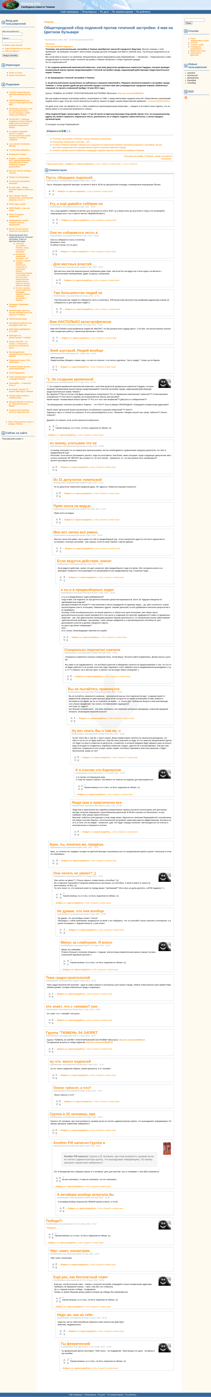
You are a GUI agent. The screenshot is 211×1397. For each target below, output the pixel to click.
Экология (50, 44)
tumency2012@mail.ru (159, 101)
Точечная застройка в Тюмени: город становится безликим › (148, 157)
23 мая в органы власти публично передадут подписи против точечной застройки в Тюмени (23, 294)
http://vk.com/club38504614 (131, 93)
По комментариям (122, 12)
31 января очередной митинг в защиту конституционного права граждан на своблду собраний (20, 135)
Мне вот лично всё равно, (75, 532)
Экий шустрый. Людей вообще (76, 350)
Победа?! (54, 1221)
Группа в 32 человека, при (72, 1114)
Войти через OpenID (13, 45)
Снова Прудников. (17, 373)
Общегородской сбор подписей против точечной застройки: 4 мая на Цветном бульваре (21, 238)
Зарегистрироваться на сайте (18, 49)
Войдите (69, 164)
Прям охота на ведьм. (72, 506)
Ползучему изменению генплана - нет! (22, 256)
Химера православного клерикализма (19, 397)
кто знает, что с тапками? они (71, 1006)
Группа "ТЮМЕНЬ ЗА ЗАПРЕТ (72, 1033)
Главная (48, 22)
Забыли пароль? (12, 51)
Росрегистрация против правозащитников (19, 368)
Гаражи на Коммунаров (19, 177)
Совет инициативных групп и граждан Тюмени (21, 378)
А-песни (194, 43)
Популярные (89, 12)
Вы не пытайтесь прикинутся (93, 689)
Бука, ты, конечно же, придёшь (77, 844)
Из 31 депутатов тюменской (77, 480)
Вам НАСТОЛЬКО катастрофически (80, 322)
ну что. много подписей (70, 1061)
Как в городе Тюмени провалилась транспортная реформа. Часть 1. (21, 198)
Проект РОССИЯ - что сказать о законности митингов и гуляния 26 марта (19, 345)
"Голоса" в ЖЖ (196, 45)
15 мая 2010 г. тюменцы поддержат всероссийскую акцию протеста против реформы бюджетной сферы (21, 123)
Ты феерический (75, 1344)
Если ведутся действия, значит (84, 561)
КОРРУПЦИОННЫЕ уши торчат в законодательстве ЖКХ (21, 103)
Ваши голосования (17, 75)
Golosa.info (30, 4)
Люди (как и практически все (97, 802)
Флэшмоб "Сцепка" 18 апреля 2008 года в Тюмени (21, 390)
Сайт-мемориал (70, 12)
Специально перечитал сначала (92, 650)
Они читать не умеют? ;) (74, 873)
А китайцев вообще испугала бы (85, 1195)
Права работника (197, 51)
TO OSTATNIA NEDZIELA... (20, 150)
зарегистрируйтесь (85, 164)
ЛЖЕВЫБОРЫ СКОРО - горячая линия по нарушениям (19, 223)
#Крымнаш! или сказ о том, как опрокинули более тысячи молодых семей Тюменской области (21, 112)
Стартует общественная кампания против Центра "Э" (20, 94)
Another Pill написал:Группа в (79, 1143)
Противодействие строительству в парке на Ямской (20, 354)
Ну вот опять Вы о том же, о (96, 731)
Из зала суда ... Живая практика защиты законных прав (21, 189)
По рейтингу (143, 12)
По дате (104, 12)
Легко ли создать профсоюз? (16, 215)
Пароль (6, 38)
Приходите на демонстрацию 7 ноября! (20, 336)
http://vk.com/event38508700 (99, 1042)
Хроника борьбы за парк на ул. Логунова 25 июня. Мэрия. (21, 404)
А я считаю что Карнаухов (98, 770)
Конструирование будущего (59, 46)
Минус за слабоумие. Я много (86, 942)
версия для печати (55, 164)
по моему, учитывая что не (73, 443)
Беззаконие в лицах (17, 154)
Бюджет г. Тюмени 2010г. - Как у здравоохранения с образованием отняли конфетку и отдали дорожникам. (20, 162)
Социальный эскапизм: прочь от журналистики (19, 411)
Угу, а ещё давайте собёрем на (76, 204)
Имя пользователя (11, 31)
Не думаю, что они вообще (80, 911)
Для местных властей (72, 264)
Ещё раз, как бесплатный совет (80, 1277)
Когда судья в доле (17, 204)
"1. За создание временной (69, 379)
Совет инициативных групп (199, 40)
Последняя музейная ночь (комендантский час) (20, 324)
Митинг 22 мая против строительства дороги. (19, 230)
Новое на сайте (15, 73)
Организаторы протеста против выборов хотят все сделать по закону (20, 313)
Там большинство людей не (77, 293)
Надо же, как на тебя (74, 1315)
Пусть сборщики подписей (69, 178)
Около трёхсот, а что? (72, 1088)
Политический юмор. (18, 319)
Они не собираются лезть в (74, 233)
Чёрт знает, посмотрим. (70, 1251)
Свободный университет (195, 48)
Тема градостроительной (68, 978)
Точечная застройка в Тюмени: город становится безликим (22, 248)
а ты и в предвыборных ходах (87, 590)
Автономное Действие (195, 54)
